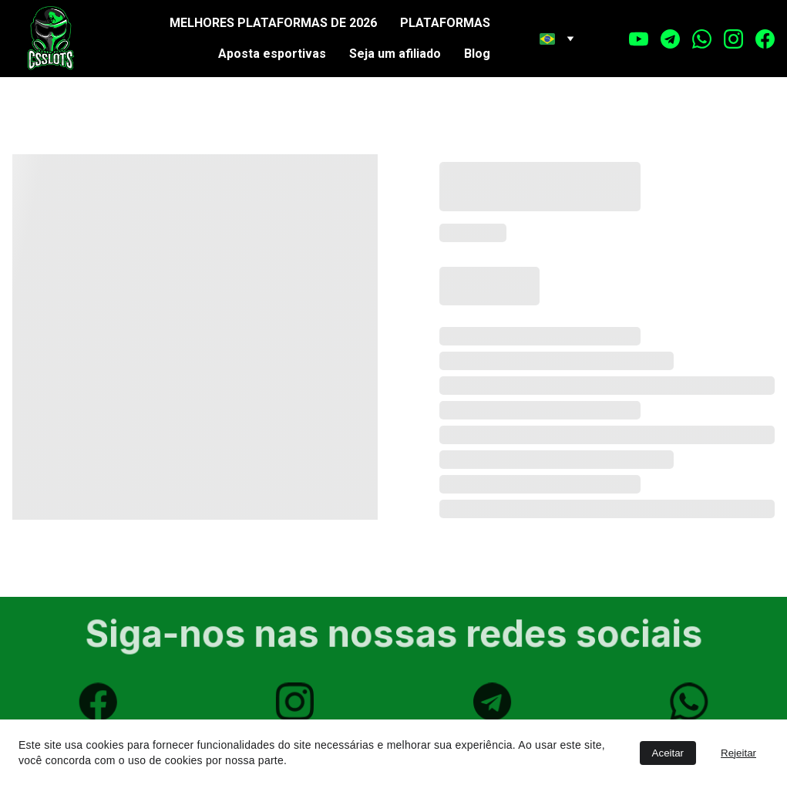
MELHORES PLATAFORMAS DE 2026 (273, 22)
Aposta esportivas (272, 53)
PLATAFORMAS (445, 22)
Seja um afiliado (395, 53)
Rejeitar (738, 753)
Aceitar (668, 753)
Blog (477, 53)
